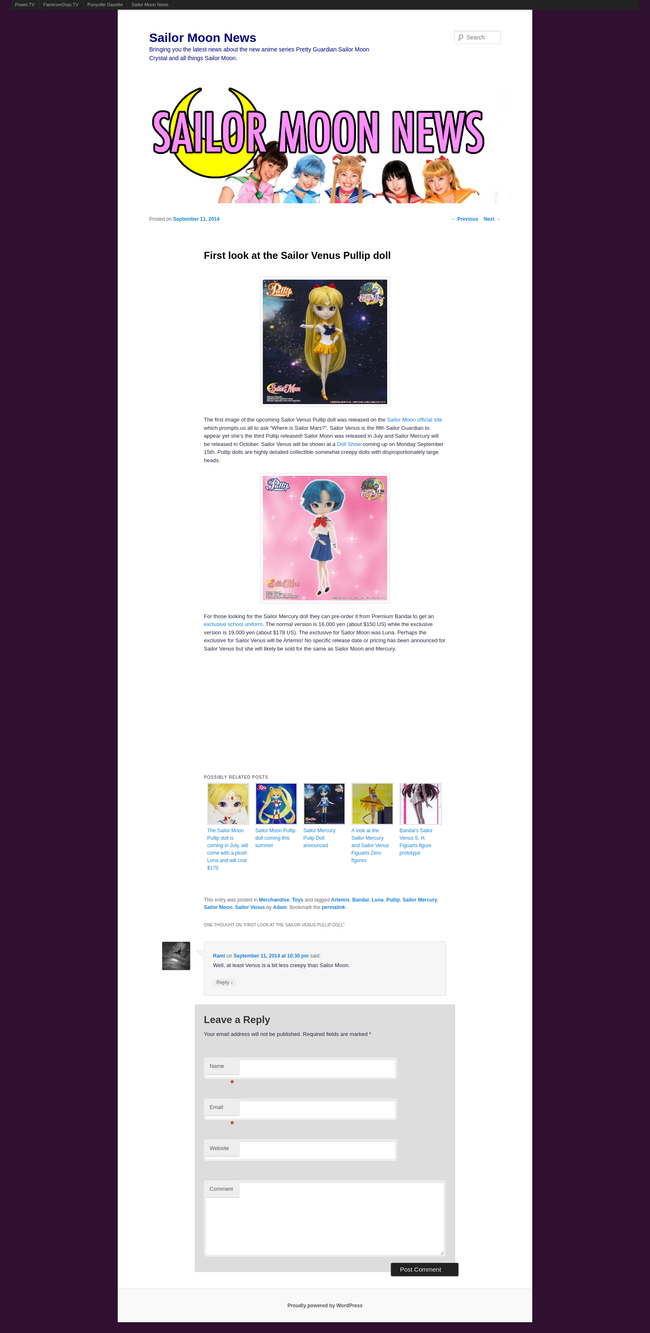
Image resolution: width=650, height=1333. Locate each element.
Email (222, 1109)
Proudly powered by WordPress (324, 1306)
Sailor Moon (218, 907)
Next (492, 219)
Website (219, 1148)
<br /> (325, 711)
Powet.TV (25, 4)
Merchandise (274, 900)
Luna (378, 900)
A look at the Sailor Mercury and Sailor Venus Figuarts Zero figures (370, 845)
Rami (219, 956)
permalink (333, 907)
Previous (464, 219)
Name (222, 1068)
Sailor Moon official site (414, 420)
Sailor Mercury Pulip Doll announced (319, 838)
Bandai (360, 900)
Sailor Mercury (420, 900)
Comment (221, 1189)
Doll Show (349, 444)
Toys (297, 900)
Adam (280, 907)
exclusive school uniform (233, 624)
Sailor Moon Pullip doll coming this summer (275, 838)
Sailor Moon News (149, 4)
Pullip (393, 900)
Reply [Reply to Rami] (224, 982)
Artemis (340, 900)
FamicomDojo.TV (61, 4)
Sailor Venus (250, 907)
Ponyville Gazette (105, 4)
